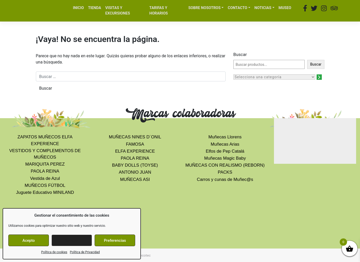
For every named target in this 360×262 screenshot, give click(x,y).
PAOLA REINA (45, 171)
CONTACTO (237, 8)
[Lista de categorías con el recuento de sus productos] (274, 77)
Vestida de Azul (45, 178)
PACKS (225, 172)
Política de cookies (54, 252)
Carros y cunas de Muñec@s (225, 179)
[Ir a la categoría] (319, 77)
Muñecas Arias (225, 144)
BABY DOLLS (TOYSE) (135, 165)
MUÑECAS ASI (135, 179)
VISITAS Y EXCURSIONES (117, 11)
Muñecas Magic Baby (225, 158)
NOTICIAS (262, 8)
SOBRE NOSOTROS (204, 8)
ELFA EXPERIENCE (135, 151)
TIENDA (94, 8)
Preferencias (115, 240)
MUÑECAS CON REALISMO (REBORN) (225, 165)
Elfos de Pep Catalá (225, 151)
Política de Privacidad (85, 252)
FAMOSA (135, 144)
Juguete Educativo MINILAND (45, 192)
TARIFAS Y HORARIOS (158, 11)
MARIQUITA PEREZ (45, 164)
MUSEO (285, 8)
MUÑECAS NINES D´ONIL (135, 136)
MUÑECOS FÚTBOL (45, 185)
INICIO (78, 8)
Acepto (28, 240)
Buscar (240, 54)
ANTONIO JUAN (135, 172)
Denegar (71, 240)
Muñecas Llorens (225, 136)
